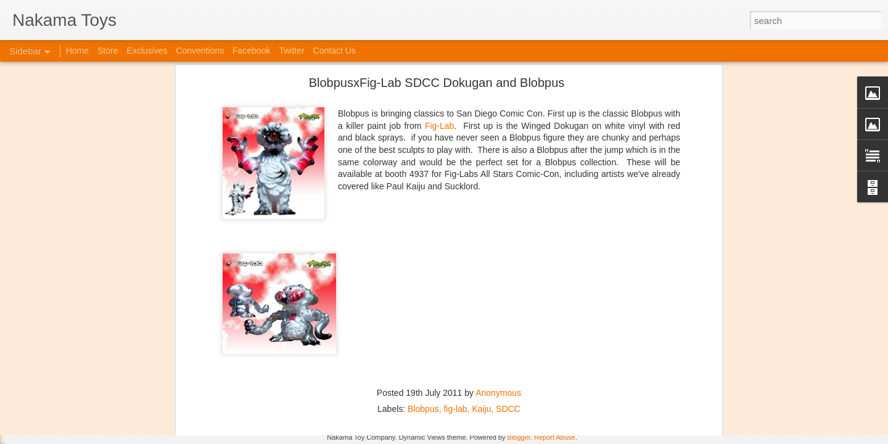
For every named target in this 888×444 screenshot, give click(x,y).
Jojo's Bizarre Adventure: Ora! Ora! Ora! (95, 408)
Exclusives (146, 51)
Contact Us (334, 51)
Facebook (251, 51)
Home (77, 51)
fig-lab (455, 311)
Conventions (200, 51)
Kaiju (481, 311)
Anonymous (498, 295)
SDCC (508, 311)
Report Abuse (554, 437)
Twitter (291, 51)
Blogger (519, 437)
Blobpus (423, 311)
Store (107, 51)
